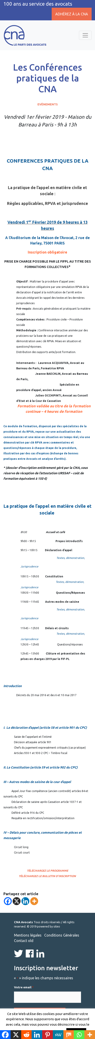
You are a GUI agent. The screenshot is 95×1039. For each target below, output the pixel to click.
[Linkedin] (25, 901)
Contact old (23, 941)
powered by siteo (48, 926)
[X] (17, 901)
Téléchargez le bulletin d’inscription (47, 876)
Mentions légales (28, 935)
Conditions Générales (61, 935)
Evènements (47, 104)
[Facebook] (8, 901)
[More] (34, 901)
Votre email (24, 987)
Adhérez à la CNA (71, 14)
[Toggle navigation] (85, 35)
